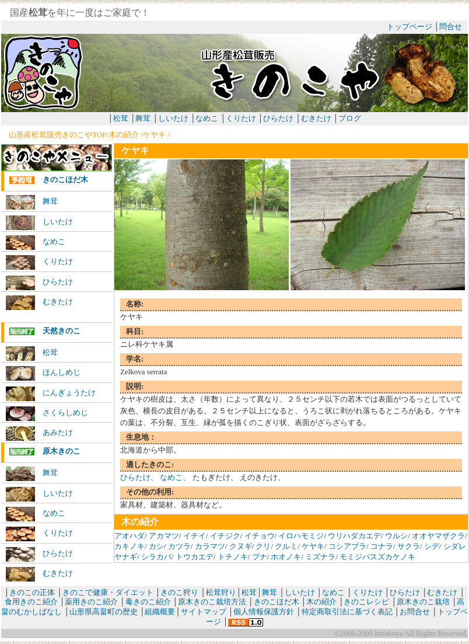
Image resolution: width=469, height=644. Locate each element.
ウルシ (396, 535)
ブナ (259, 556)
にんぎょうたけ (51, 394)
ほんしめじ (43, 373)
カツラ (179, 546)
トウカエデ (195, 556)
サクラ (408, 546)
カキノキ (129, 546)
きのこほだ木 (48, 180)
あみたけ (39, 433)
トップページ (409, 26)
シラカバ (156, 556)
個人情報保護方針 (263, 611)
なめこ (206, 118)
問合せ (450, 26)
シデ (431, 546)
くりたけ (241, 118)
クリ (263, 546)
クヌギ (240, 546)
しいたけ (173, 118)
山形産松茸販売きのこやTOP (57, 134)
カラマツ (210, 546)
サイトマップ (203, 611)
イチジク (225, 535)
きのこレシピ (366, 601)
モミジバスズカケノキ (377, 556)
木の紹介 (123, 134)
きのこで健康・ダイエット (107, 592)
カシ (156, 546)
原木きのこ (44, 452)
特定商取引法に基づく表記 (347, 611)
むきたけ (317, 118)
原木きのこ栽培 (423, 601)
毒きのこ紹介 (148, 601)
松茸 (120, 118)
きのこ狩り (179, 592)
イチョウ (259, 535)
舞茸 (142, 118)
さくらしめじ (47, 413)
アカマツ (164, 535)
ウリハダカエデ (354, 535)
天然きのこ (44, 331)
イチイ (194, 535)
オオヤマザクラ (438, 535)
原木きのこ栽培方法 (212, 601)
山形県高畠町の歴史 (103, 611)
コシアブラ (347, 546)
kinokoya (388, 633)
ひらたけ (278, 118)
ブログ (349, 118)
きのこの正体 (32, 592)
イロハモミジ (301, 535)
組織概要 (160, 611)
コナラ (381, 546)
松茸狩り (221, 592)
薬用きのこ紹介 (91, 601)
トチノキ (233, 556)
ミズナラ (320, 556)
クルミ (286, 546)
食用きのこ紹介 (31, 601)
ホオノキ (286, 556)
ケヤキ (154, 134)
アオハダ (129, 535)
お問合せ (415, 611)
